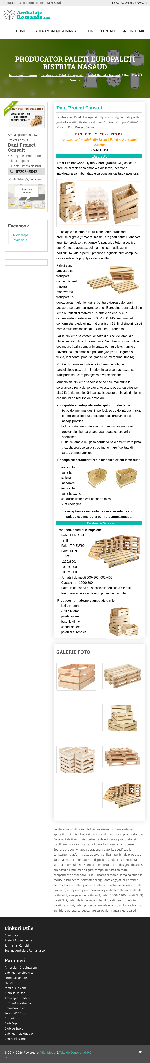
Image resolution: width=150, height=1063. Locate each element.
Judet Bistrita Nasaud (104, 75)
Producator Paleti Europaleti (62, 75)
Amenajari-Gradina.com (21, 967)
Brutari (9, 1018)
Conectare (134, 31)
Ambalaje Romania (23, 75)
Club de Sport (14, 1028)
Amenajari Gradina (17, 998)
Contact (108, 31)
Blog (88, 31)
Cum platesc (13, 935)
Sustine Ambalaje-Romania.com (26, 950)
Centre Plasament (16, 1039)
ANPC (87, 1052)
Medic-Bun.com (15, 988)
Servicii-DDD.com (16, 1013)
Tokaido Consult (70, 1052)
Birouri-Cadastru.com (19, 1003)
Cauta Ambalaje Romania (55, 31)
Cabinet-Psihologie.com (20, 972)
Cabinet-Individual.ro (19, 1033)
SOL (7, 1057)
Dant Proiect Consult (79, 108)
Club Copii (11, 1023)
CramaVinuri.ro (15, 1008)
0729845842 (26, 171)
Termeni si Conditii (17, 945)
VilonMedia (48, 1052)
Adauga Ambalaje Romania (130, 3)
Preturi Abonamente (18, 940)
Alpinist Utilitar (15, 993)
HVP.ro (9, 983)
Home (21, 31)
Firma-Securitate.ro (17, 978)
